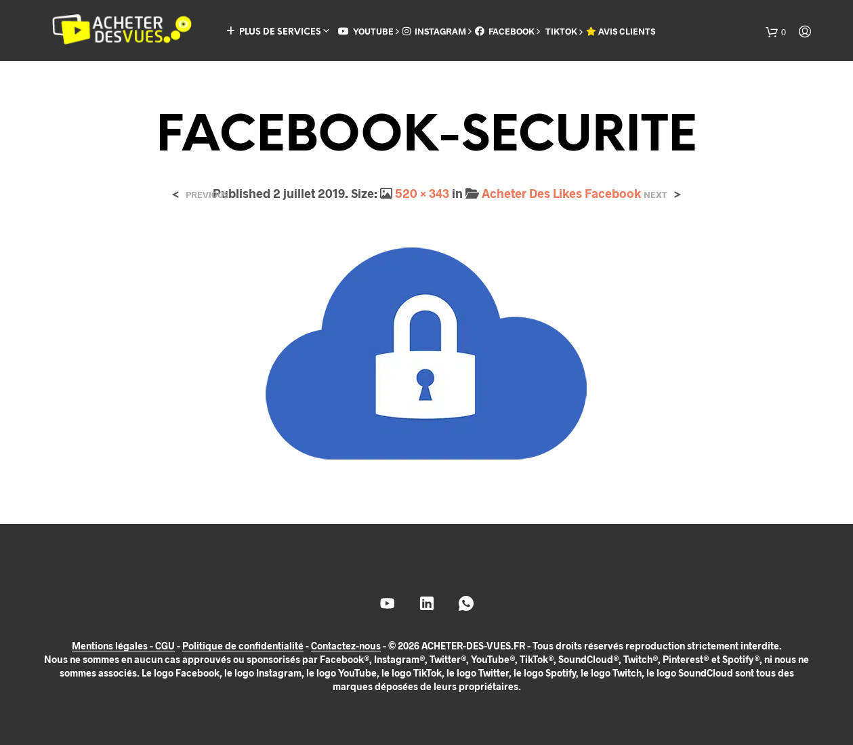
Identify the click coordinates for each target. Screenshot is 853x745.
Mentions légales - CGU (123, 646)
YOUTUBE (366, 31)
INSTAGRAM (434, 31)
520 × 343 (422, 193)
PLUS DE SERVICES (273, 31)
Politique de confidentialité (243, 646)
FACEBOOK (505, 31)
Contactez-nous (346, 646)
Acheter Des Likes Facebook (561, 193)
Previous (207, 194)
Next (655, 194)
